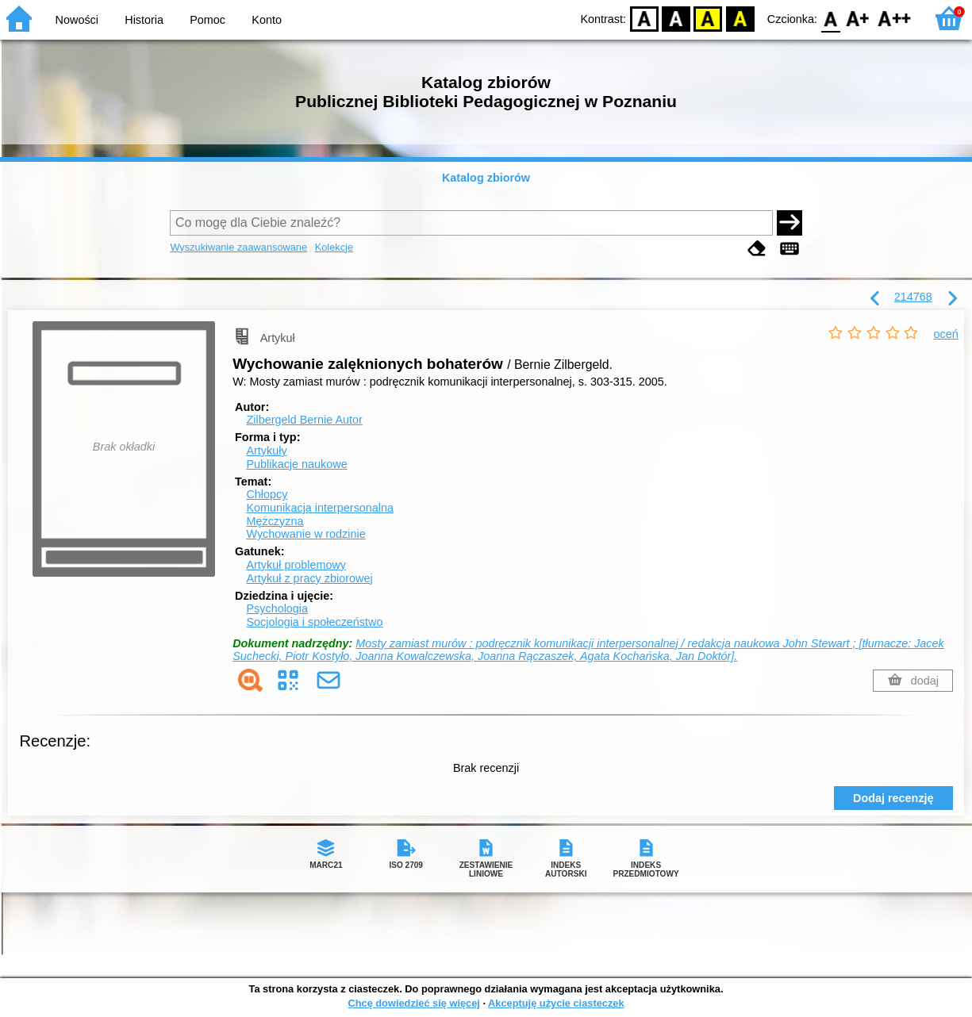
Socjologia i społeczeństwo (314, 622)
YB (708, 18)
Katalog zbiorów (486, 177)
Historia (144, 19)
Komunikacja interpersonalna (320, 507)
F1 (858, 18)
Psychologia (277, 608)
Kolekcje (334, 247)
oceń (946, 334)
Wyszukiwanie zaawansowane (238, 247)
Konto (267, 19)
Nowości (77, 19)
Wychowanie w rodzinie (305, 534)
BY (740, 18)
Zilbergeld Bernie (304, 419)
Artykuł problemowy (296, 564)
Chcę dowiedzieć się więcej (413, 1003)
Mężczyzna (274, 521)
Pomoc (207, 19)
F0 (830, 18)
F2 (894, 18)
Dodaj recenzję (893, 798)
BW (676, 18)
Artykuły (266, 450)
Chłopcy (266, 494)
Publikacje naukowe (296, 464)
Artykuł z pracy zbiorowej (309, 578)
